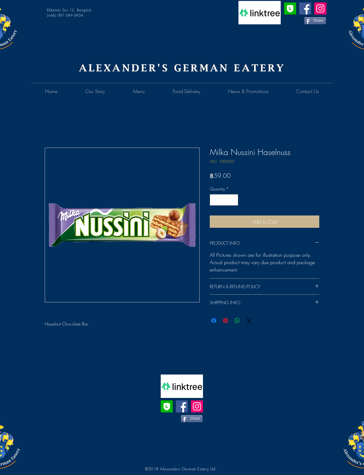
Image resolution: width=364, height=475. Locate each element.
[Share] (315, 20)
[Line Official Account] (290, 8)
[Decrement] (214, 200)
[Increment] (233, 200)
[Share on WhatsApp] (237, 320)
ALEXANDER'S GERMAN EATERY (182, 67)
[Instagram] (320, 8)
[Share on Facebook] (213, 320)
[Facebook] (305, 8)
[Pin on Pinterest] (225, 320)
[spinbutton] (224, 200)
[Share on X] (249, 320)
